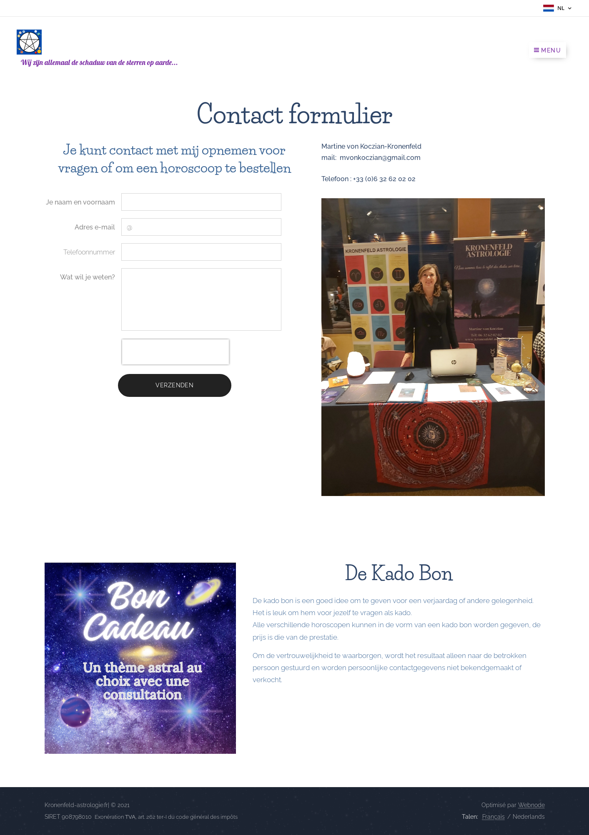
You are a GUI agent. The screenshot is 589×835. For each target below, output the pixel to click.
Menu (547, 50)
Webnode (531, 805)
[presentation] (175, 351)
